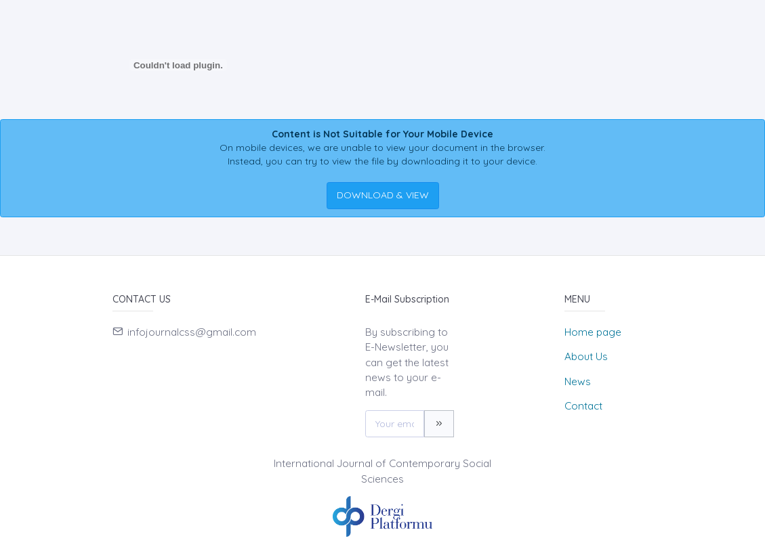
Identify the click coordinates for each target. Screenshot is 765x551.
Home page (592, 332)
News (577, 381)
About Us (586, 356)
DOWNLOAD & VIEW (383, 195)
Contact (583, 405)
